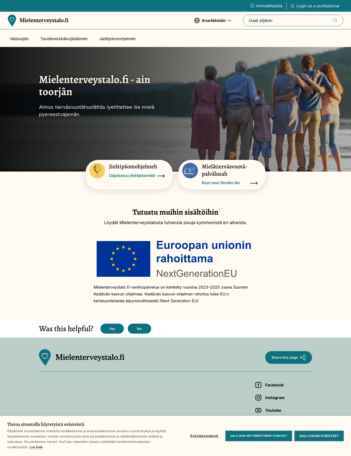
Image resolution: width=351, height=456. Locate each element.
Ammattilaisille (266, 5)
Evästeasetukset (204, 436)
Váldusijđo (19, 38)
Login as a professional (315, 5)
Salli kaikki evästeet (319, 436)
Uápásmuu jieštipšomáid (137, 176)
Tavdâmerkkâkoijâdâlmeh (64, 38)
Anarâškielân (212, 23)
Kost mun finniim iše (230, 183)
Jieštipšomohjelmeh (117, 38)
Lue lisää (35, 447)
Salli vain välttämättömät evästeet (258, 436)
